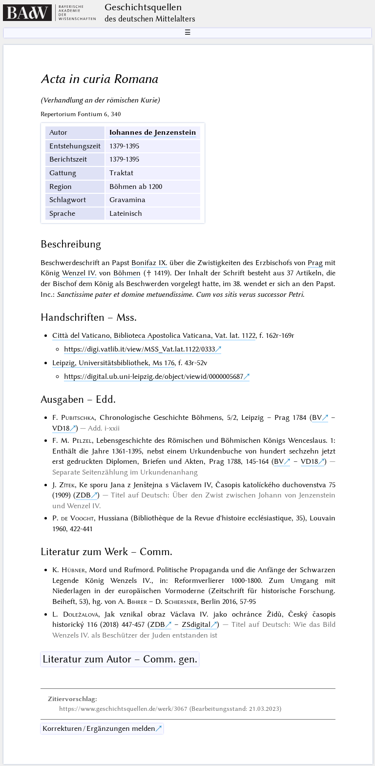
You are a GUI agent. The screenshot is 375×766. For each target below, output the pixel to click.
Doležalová (80, 614)
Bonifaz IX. (149, 262)
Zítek (67, 484)
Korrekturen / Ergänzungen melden (98, 728)
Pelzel (82, 440)
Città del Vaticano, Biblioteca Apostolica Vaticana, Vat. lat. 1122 (153, 335)
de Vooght (77, 518)
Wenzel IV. (79, 273)
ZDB (83, 495)
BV (317, 417)
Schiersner (181, 601)
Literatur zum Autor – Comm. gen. (119, 659)
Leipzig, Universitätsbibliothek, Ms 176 (113, 362)
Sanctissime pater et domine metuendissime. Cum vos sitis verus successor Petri (180, 294)
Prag (315, 262)
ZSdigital (196, 624)
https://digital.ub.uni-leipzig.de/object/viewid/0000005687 (153, 376)
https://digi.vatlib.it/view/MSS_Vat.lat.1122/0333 (139, 349)
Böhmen (127, 273)
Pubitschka (77, 417)
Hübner (73, 569)
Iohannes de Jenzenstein (152, 132)
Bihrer (137, 601)
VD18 (60, 428)
